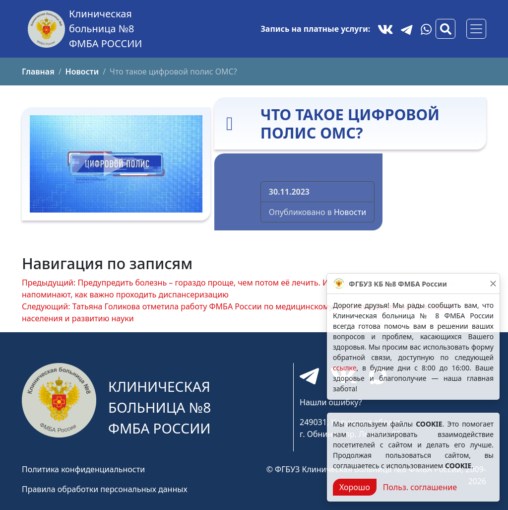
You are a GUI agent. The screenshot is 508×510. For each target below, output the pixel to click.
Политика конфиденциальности (83, 469)
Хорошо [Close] (354, 487)
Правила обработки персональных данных (105, 489)
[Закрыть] (493, 283)
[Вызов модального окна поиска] (445, 29)
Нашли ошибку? (331, 402)
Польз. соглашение (420, 487)
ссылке (344, 367)
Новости (350, 212)
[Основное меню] (476, 29)
